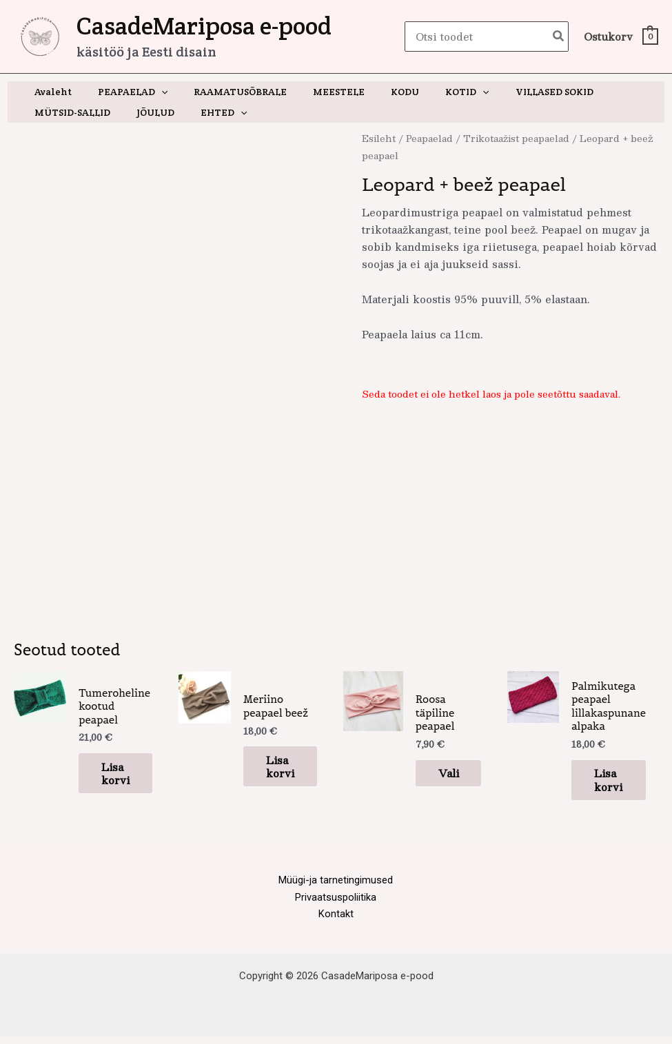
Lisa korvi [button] (110, 772)
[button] (151, 91)
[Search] (559, 37)
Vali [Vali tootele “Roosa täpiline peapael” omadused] (443, 772)
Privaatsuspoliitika (335, 903)
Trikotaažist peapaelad (517, 138)
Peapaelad (430, 138)
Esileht (379, 138)
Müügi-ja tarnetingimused (335, 886)
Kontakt (336, 920)
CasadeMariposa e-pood (204, 25)
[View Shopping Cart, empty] (620, 37)
